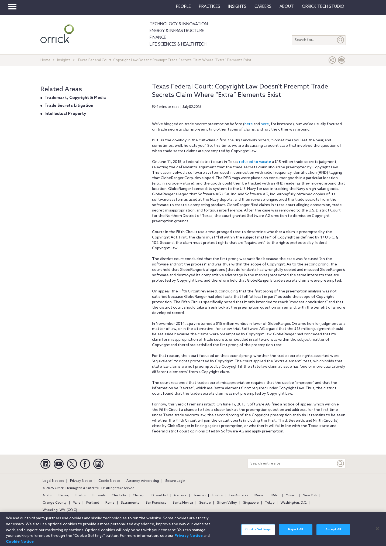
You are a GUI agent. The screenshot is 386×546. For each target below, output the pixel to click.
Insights (64, 60)
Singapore (251, 503)
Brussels (98, 495)
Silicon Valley (227, 503)
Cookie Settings (258, 532)
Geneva (180, 495)
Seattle (205, 503)
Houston (199, 495)
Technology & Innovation (179, 24)
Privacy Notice (81, 481)
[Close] (377, 531)
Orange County (55, 503)
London (217, 495)
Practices (209, 6)
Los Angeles (238, 495)
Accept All (333, 532)
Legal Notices (53, 481)
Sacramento (130, 503)
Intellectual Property (65, 113)
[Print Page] (342, 61)
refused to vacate (255, 162)
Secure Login (175, 481)
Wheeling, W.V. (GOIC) (60, 510)
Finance (158, 37)
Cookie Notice (109, 481)
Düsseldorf (159, 495)
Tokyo (269, 503)
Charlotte (119, 495)
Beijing (63, 495)
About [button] (287, 6)
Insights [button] (237, 6)
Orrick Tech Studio (323, 6)
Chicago (139, 495)
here (248, 124)
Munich (291, 495)
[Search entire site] (291, 464)
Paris (76, 503)
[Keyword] (341, 464)
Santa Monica (183, 503)
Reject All (295, 532)
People (183, 6)
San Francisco (156, 503)
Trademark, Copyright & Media (75, 97)
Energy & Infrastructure (177, 31)
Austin (47, 495)
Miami (259, 495)
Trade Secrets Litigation (68, 105)
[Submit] (341, 40)
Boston (80, 495)
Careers (262, 6)
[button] (332, 61)
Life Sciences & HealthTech (178, 44)
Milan (275, 495)
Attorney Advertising (142, 481)
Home (45, 60)
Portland (92, 503)
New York (310, 495)
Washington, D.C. (294, 503)
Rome (110, 503)
